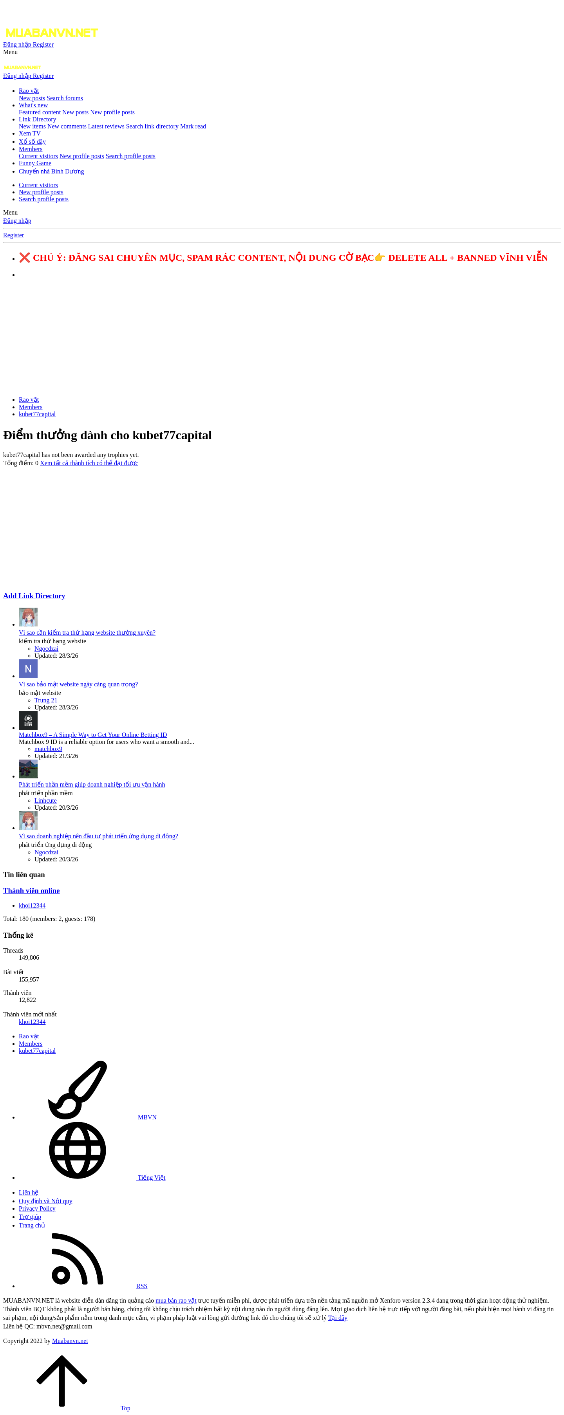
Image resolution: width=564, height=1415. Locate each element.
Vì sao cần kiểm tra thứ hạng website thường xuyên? (87, 632)
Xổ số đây (32, 141)
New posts (32, 98)
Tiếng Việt (92, 1177)
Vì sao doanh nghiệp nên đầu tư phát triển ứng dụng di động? (98, 836)
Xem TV (30, 133)
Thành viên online (31, 890)
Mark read (193, 126)
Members (30, 149)
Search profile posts (130, 156)
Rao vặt (29, 90)
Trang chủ (32, 1225)
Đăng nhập (17, 220)
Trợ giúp (30, 1216)
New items (32, 126)
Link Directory (37, 119)
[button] (10, 52)
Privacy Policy (37, 1208)
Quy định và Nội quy (45, 1201)
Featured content (40, 112)
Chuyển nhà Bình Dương (51, 171)
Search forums (65, 98)
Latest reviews (106, 126)
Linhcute (45, 800)
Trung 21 (46, 700)
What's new (33, 105)
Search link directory (152, 126)
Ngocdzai (46, 648)
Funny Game (35, 163)
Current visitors (38, 156)
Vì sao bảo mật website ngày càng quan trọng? (78, 684)
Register (13, 235)
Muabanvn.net (70, 1340)
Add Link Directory (34, 596)
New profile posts (112, 112)
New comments (67, 126)
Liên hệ (28, 1192)
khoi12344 (32, 905)
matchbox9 (48, 748)
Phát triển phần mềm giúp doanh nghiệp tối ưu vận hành (92, 784)
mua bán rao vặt (176, 1300)
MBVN (88, 1117)
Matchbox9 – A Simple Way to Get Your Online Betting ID (93, 734)
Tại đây (337, 1317)
